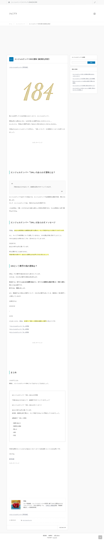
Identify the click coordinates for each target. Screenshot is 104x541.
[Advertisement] (52, 39)
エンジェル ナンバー (16, 2)
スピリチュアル (25, 2)
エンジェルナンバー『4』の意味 (19, 332)
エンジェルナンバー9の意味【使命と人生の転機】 (84, 78)
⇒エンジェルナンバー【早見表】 (18, 67)
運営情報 (45, 535)
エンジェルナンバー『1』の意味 (19, 326)
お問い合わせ (57, 535)
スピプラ (13, 14)
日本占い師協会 (50, 505)
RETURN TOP (62, 527)
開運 (36, 2)
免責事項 (50, 535)
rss (94, 14)
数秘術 (31, 2)
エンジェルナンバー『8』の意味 (19, 329)
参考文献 (11, 459)
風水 (34, 2)
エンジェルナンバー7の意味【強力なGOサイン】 (84, 85)
